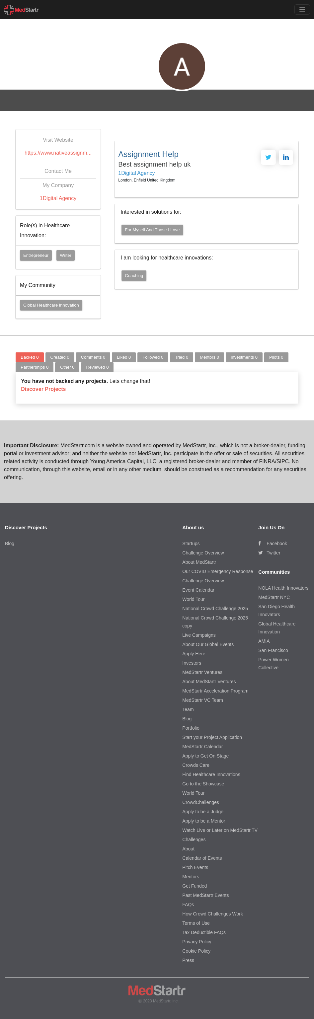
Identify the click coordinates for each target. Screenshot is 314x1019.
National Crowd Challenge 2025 (215, 608)
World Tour (193, 599)
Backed (30, 357)
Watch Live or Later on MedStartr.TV (220, 830)
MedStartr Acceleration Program (215, 690)
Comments (93, 357)
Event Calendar (198, 590)
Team (188, 709)
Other (67, 367)
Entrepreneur (35, 255)
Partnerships (34, 367)
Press (188, 960)
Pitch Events (195, 867)
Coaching (134, 275)
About (188, 848)
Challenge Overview (203, 552)
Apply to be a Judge (202, 811)
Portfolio (190, 728)
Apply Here (193, 653)
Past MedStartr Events (205, 895)
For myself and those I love (152, 229)
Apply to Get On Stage (205, 756)
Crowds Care (195, 765)
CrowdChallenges (200, 802)
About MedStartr (199, 562)
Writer (65, 255)
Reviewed (97, 367)
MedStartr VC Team (202, 700)
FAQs (188, 904)
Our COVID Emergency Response (217, 571)
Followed (152, 357)
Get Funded (194, 886)
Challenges (193, 839)
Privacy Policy (196, 941)
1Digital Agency (58, 198)
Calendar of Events (202, 858)
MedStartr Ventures (202, 672)
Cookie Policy (196, 951)
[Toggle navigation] (302, 9)
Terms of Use (195, 923)
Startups (190, 543)
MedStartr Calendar (202, 746)
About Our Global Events (208, 644)
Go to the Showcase (203, 783)
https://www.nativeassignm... (58, 153)
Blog (9, 543)
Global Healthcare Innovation (51, 305)
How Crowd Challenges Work (212, 913)
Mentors (209, 357)
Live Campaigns (198, 635)
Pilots (276, 357)
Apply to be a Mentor (203, 821)
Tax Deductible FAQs (204, 932)
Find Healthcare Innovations (211, 774)
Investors (191, 663)
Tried (181, 357)
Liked (124, 357)
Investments (244, 357)
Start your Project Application (212, 737)
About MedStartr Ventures (209, 681)
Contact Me (58, 171)
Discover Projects (43, 389)
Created (59, 357)
